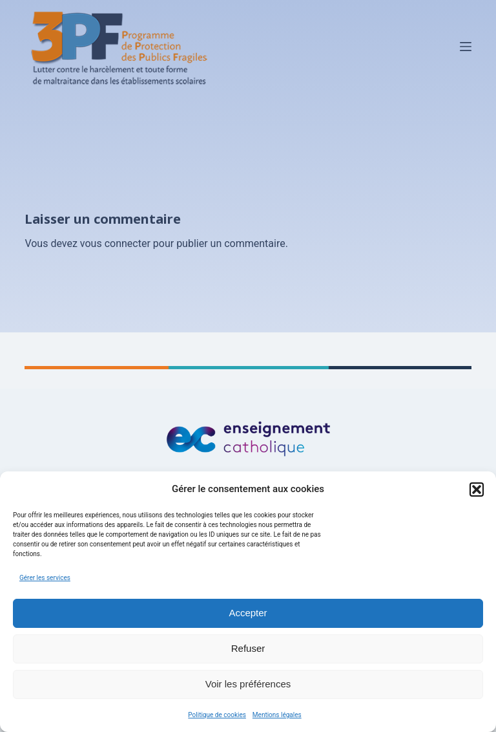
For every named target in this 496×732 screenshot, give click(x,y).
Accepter (248, 612)
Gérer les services (44, 577)
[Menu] (465, 46)
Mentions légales (277, 714)
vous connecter (115, 243)
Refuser (248, 648)
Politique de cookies (217, 714)
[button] (476, 489)
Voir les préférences (248, 683)
